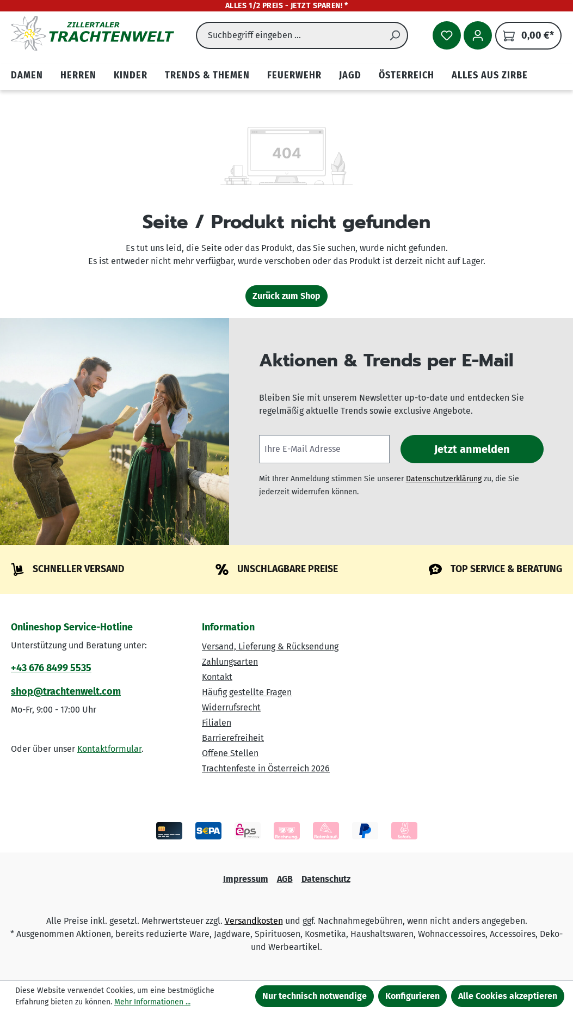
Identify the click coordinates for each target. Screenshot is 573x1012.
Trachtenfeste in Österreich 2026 (266, 768)
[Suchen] (395, 35)
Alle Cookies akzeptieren (507, 996)
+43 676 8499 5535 (51, 668)
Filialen (216, 722)
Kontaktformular (109, 749)
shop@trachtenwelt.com (66, 691)
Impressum (245, 879)
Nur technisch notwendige (314, 996)
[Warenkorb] (528, 35)
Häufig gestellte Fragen (247, 692)
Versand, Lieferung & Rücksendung (270, 646)
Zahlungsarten (230, 662)
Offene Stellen (230, 753)
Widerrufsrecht (231, 707)
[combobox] (289, 35)
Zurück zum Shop (286, 296)
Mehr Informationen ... (152, 1002)
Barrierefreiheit (233, 738)
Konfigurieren (412, 996)
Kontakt (217, 677)
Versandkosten (254, 921)
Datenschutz (325, 879)
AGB (285, 879)
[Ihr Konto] (478, 35)
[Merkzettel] (447, 35)
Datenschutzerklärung (444, 478)
